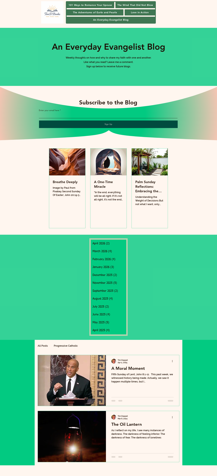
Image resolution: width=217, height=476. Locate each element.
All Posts (43, 345)
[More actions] (173, 361)
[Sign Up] (108, 124)
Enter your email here (49, 110)
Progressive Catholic (66, 345)
